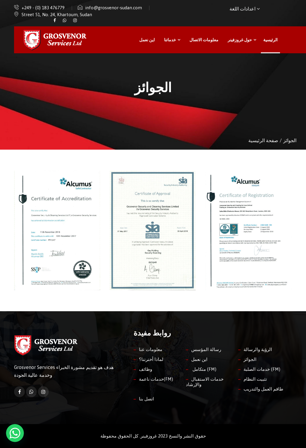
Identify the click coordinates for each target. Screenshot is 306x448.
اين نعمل (147, 39)
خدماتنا (172, 39)
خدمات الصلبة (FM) (262, 369)
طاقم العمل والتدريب (263, 388)
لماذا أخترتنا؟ (151, 359)
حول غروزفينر (242, 39)
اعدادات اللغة (245, 8)
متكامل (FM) (203, 369)
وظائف (145, 369)
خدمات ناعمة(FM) (156, 379)
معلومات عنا (150, 349)
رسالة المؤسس (206, 349)
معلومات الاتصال (203, 39)
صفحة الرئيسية (263, 140)
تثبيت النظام (255, 379)
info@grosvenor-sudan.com (113, 7)
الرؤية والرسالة (258, 349)
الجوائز (250, 359)
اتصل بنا (146, 398)
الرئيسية (270, 39)
